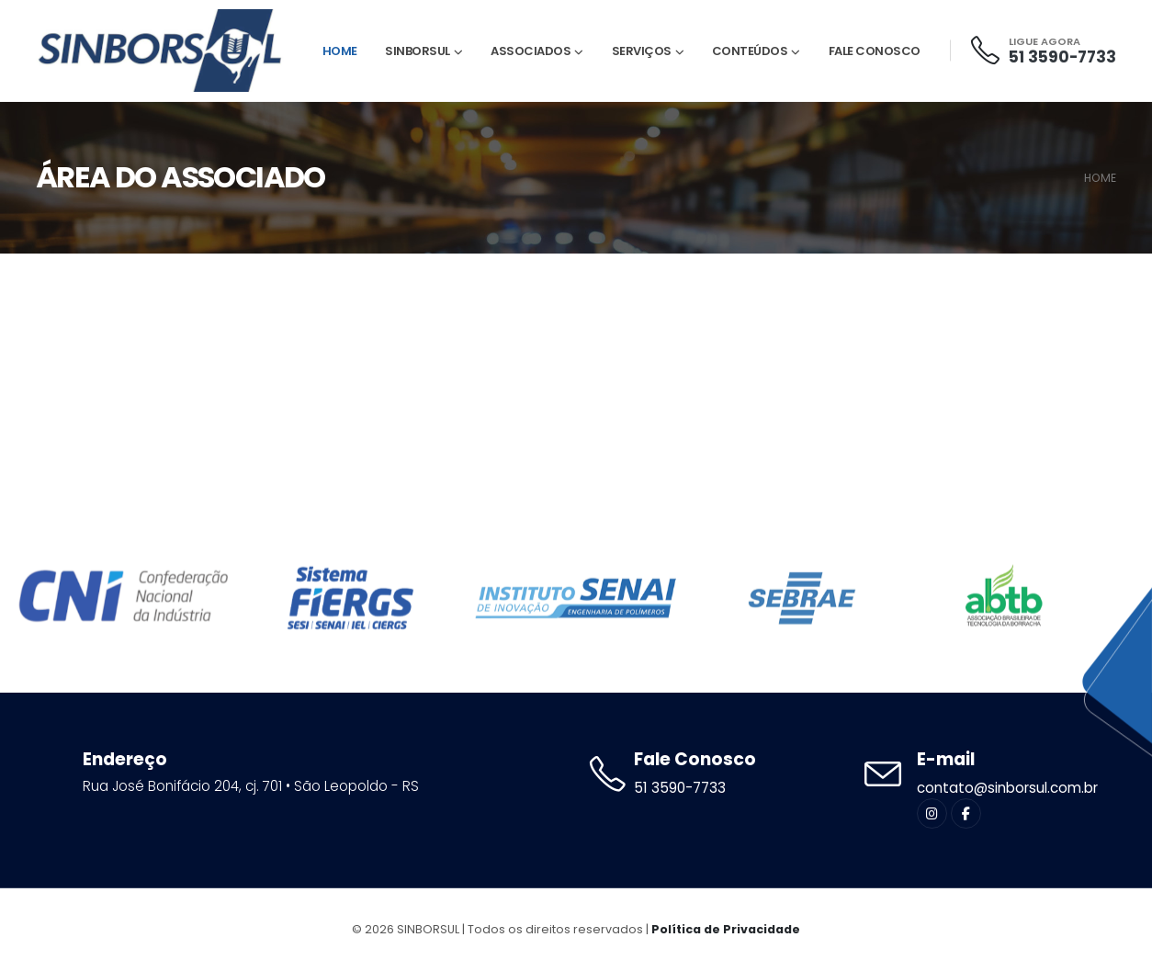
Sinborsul (417, 51)
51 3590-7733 (1062, 57)
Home (339, 51)
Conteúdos (750, 51)
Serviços (642, 51)
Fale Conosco (874, 51)
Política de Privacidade (725, 929)
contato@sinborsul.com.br (1007, 787)
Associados (530, 51)
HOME (1100, 178)
